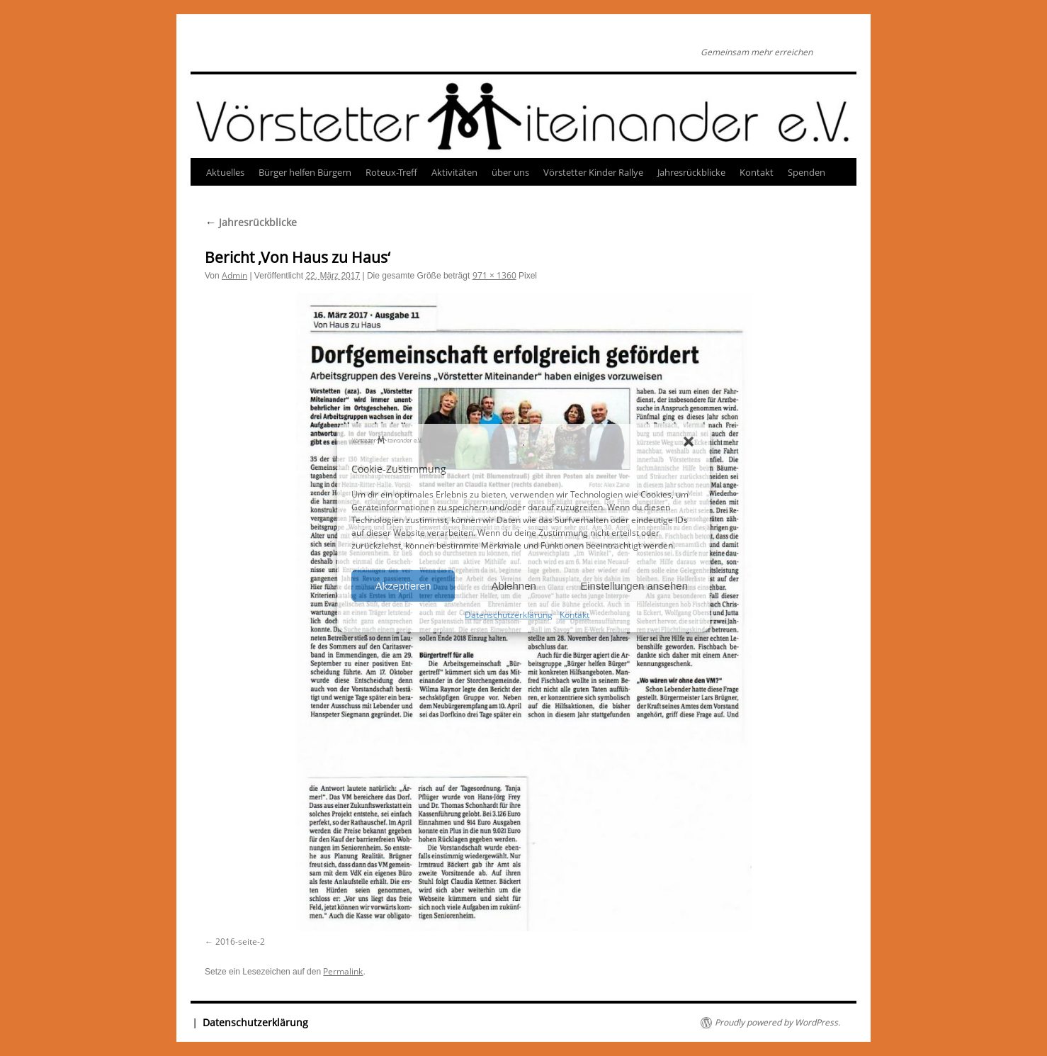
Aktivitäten (454, 172)
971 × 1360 (494, 275)
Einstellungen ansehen (634, 586)
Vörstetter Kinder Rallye (593, 172)
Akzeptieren (403, 586)
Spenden (806, 172)
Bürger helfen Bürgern (305, 172)
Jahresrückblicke (691, 172)
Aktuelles (225, 172)
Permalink (343, 971)
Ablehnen (513, 586)
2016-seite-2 (240, 942)
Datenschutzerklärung (509, 615)
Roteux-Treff (391, 172)
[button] (688, 441)
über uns (510, 172)
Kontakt (574, 615)
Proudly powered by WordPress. (777, 1022)
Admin (234, 275)
